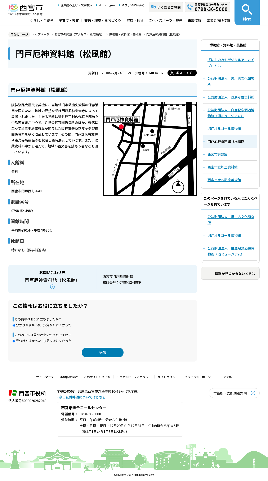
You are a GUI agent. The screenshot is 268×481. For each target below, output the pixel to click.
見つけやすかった (28, 340)
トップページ (40, 34)
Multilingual (107, 5)
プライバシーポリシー (199, 377)
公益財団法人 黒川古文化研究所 (230, 219)
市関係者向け (69, 377)
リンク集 (226, 377)
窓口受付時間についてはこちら (82, 397)
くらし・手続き (41, 20)
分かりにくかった (58, 325)
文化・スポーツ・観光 (165, 20)
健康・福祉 (135, 20)
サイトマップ (45, 377)
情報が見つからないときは (235, 273)
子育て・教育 (69, 20)
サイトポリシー (168, 377)
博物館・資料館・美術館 (125, 34)
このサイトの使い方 (97, 377)
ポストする (184, 72)
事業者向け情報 (218, 20)
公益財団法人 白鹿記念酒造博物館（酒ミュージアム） (230, 251)
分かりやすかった (28, 325)
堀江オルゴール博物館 (224, 235)
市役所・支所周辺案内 (230, 393)
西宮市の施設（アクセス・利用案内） (79, 34)
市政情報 (194, 20)
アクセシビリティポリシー (134, 377)
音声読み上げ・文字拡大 (76, 5)
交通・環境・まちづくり (102, 20)
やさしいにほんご (133, 5)
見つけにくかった (58, 340)
